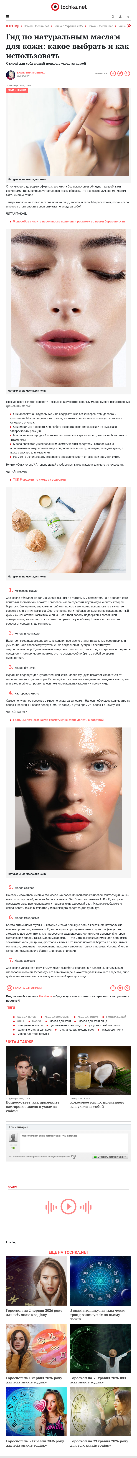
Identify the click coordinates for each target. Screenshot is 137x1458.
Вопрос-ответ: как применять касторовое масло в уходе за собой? (33, 1106)
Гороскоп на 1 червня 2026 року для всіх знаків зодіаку (34, 1380)
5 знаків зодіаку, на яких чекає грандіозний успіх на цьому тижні (97, 1314)
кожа (20, 1021)
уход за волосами (57, 1016)
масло (36, 1021)
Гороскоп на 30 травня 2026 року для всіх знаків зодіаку (35, 1443)
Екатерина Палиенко (31, 72)
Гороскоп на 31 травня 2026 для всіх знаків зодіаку (98, 1380)
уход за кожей (116, 1016)
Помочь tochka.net (36, 26)
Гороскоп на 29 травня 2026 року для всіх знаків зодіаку (99, 1443)
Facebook (45, 996)
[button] (120, 17)
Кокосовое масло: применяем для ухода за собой (97, 1104)
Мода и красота (17, 90)
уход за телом (26, 1016)
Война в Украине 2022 (68, 26)
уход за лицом (87, 1016)
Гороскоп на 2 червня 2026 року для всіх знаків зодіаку (34, 1312)
